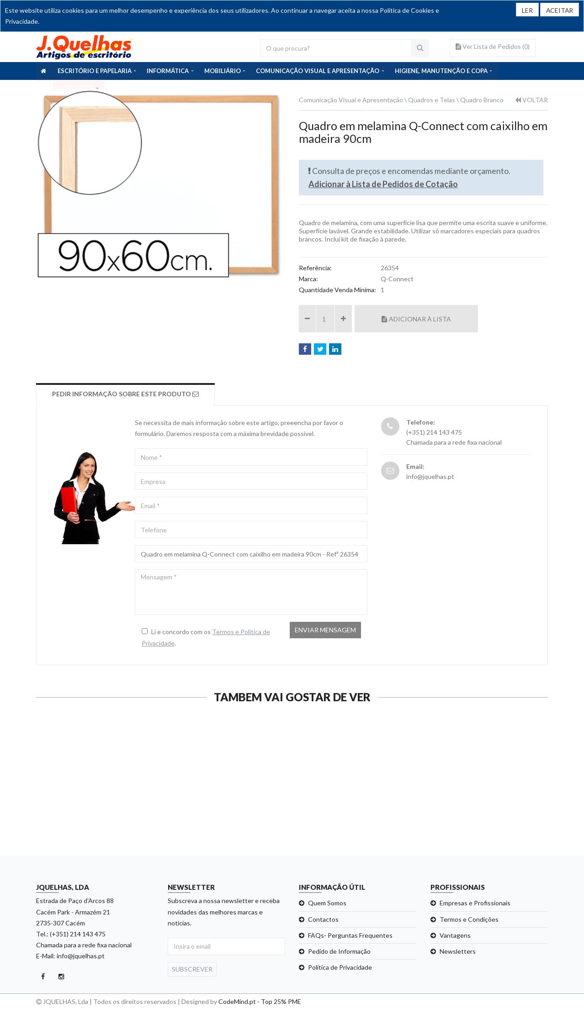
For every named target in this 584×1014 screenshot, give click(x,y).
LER (526, 10)
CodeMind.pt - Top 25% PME (259, 1001)
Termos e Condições (469, 919)
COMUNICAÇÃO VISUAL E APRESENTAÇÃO (317, 70)
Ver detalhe (72, 831)
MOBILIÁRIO (222, 70)
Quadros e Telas (431, 100)
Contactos (323, 919)
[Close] (559, 9)
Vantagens (455, 935)
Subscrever (192, 969)
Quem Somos (327, 903)
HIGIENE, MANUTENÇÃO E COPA (441, 70)
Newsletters (458, 951)
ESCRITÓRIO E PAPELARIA (95, 70)
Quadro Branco (482, 100)
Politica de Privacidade (340, 967)
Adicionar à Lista (416, 319)
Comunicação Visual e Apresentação (351, 100)
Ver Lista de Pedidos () (493, 46)
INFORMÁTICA (168, 70)
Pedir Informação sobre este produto (126, 394)
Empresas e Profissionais (475, 903)
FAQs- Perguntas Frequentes (350, 935)
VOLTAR (531, 100)
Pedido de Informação (339, 951)
